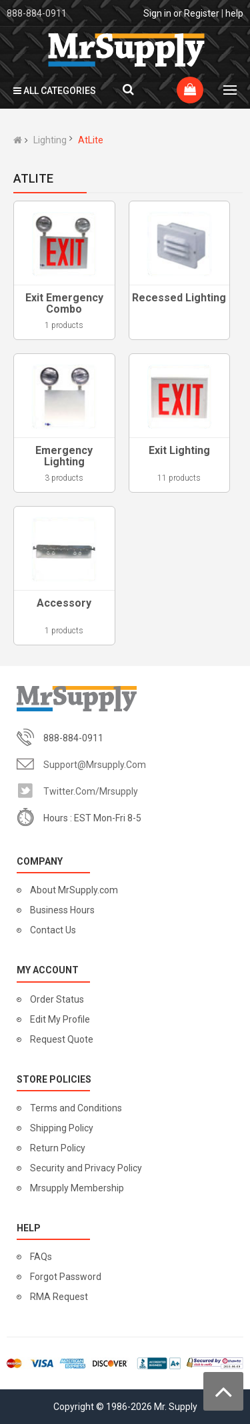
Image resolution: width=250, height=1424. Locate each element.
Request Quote (61, 1039)
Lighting (50, 140)
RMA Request (59, 1296)
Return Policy (57, 1148)
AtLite (90, 140)
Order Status (57, 999)
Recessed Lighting (179, 297)
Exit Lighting (179, 450)
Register (201, 13)
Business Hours (62, 910)
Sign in (157, 13)
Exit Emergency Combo (64, 303)
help (234, 13)
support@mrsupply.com (94, 764)
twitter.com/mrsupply (90, 791)
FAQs (41, 1256)
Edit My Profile (60, 1019)
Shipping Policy (61, 1128)
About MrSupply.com (74, 890)
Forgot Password (65, 1276)
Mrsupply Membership (77, 1188)
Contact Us (53, 930)
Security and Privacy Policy (86, 1168)
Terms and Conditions (76, 1108)
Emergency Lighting (64, 456)
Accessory (64, 603)
